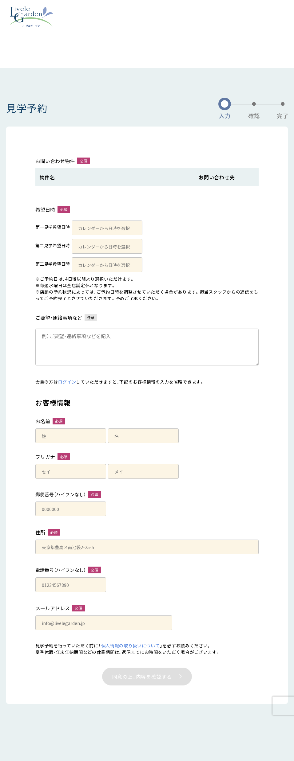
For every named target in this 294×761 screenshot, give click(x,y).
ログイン (67, 382)
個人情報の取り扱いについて (130, 645)
